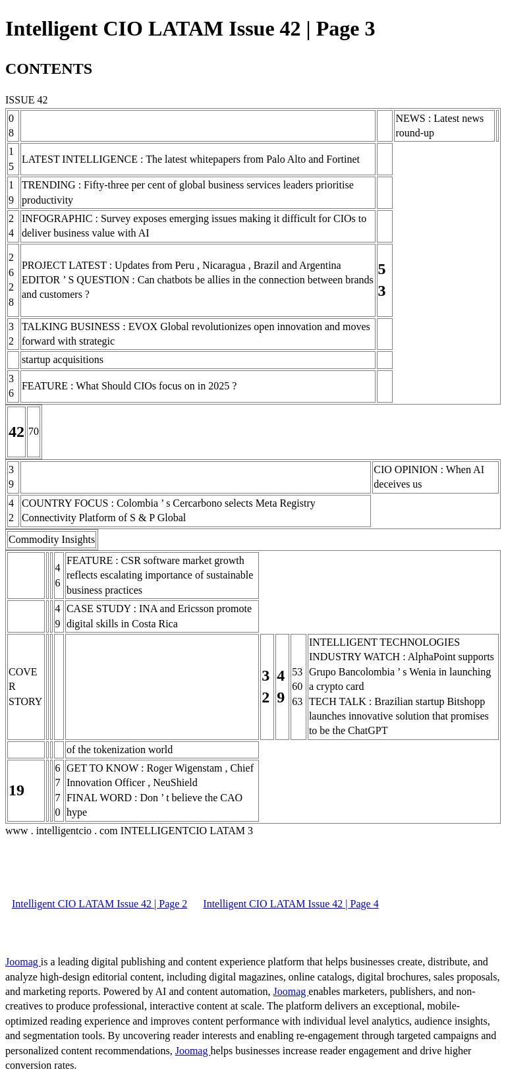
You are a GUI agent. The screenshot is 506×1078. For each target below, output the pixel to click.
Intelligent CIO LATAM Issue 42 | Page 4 (290, 903)
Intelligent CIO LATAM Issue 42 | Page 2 (99, 903)
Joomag (23, 961)
